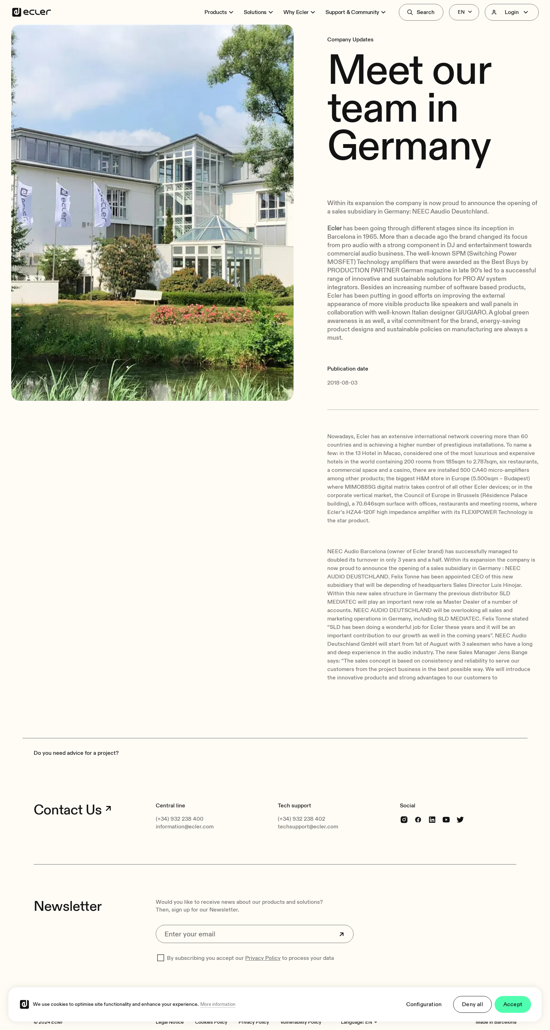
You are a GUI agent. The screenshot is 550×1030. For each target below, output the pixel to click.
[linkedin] (432, 819)
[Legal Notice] (170, 1022)
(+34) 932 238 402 (301, 818)
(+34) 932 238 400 (179, 818)
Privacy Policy (263, 958)
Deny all (472, 1004)
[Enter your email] (255, 934)
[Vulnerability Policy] (300, 1022)
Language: (352, 1022)
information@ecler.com (185, 826)
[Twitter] (460, 819)
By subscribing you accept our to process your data (250, 958)
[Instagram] (404, 819)
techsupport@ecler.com (308, 826)
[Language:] (372, 1022)
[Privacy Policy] (254, 1022)
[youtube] (446, 819)
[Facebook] (418, 819)
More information (217, 1004)
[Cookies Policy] (211, 1022)
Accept (512, 1004)
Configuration (424, 1004)
